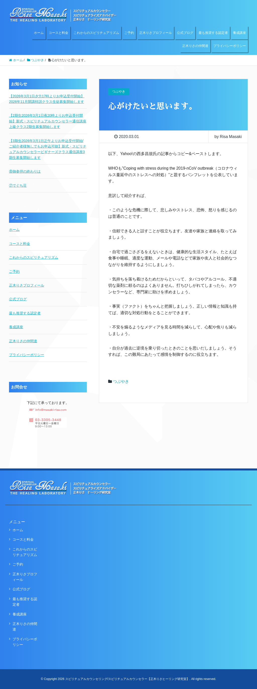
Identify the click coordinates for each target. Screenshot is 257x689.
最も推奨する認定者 (213, 33)
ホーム (39, 33)
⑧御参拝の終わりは (25, 171)
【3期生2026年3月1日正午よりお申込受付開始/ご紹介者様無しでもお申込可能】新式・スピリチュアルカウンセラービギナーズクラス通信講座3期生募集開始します (47, 149)
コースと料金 (58, 33)
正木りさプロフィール (155, 33)
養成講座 (239, 33)
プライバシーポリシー (229, 46)
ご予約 (129, 33)
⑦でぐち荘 (18, 185)
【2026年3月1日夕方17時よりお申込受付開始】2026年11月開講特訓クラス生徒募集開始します (46, 99)
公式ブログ (185, 33)
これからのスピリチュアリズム (96, 33)
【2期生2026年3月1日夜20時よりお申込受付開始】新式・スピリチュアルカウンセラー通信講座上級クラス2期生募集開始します (47, 121)
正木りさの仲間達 (195, 46)
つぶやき (121, 381)
